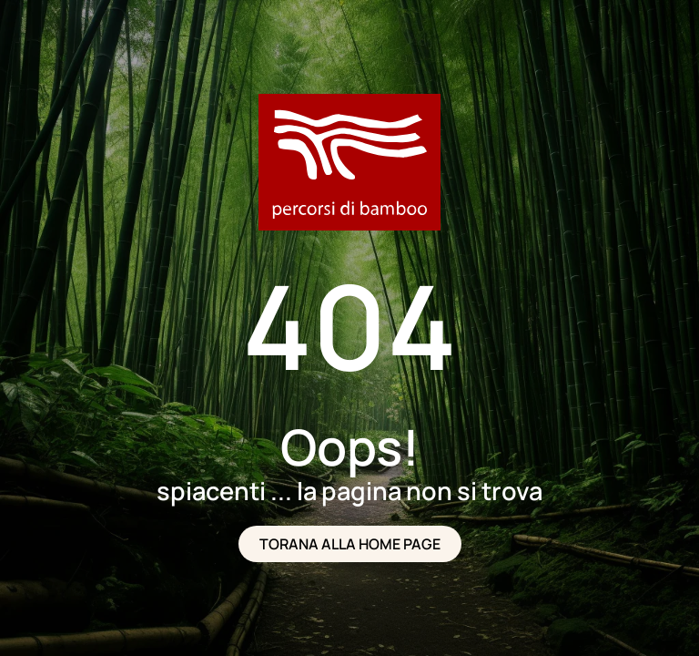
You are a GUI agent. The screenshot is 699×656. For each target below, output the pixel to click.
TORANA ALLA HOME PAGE (350, 544)
